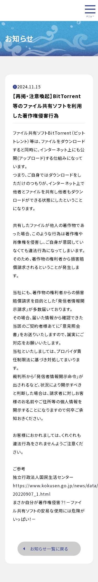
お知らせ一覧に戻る (45, 548)
